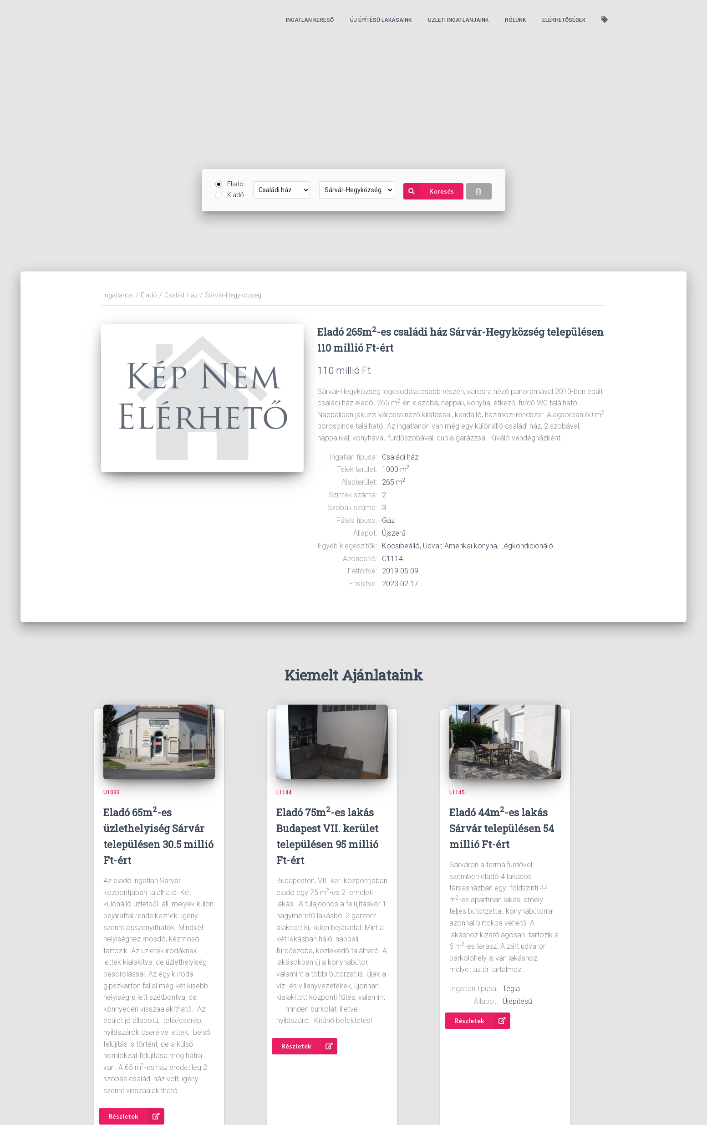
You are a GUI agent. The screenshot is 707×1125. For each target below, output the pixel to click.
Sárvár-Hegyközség (233, 295)
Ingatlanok (118, 295)
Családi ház (181, 295)
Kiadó (235, 195)
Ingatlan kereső (310, 20)
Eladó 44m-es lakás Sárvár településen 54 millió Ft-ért (501, 828)
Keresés (428, 191)
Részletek (136, 1116)
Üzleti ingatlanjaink (458, 20)
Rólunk (515, 20)
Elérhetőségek (563, 20)
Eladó (235, 184)
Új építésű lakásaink (381, 20)
